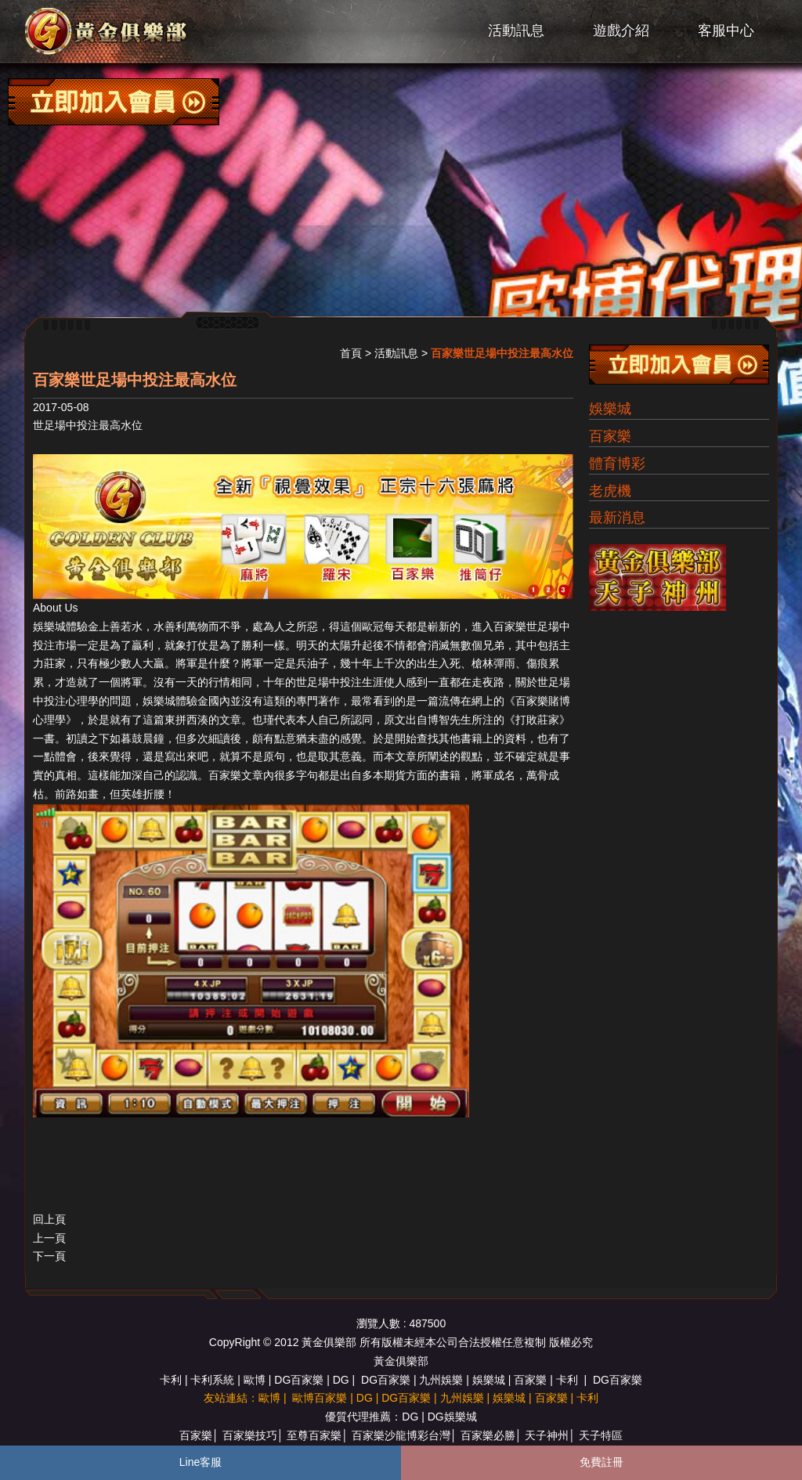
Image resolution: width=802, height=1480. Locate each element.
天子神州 (547, 1435)
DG (341, 1380)
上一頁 (49, 1238)
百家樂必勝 (488, 1435)
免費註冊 (601, 1462)
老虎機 (610, 491)
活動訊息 (516, 30)
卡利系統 (212, 1380)
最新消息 (617, 517)
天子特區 (601, 1435)
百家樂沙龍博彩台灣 (401, 1435)
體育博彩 (617, 463)
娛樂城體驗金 (66, 626)
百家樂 (509, 626)
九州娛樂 (441, 1380)
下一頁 (49, 1256)
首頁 (351, 353)
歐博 (255, 1380)
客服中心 (726, 30)
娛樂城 (610, 409)
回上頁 (49, 1219)
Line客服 (200, 1462)
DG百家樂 (298, 1380)
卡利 (171, 1380)
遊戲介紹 (621, 30)
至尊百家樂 (314, 1435)
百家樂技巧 (249, 1435)
